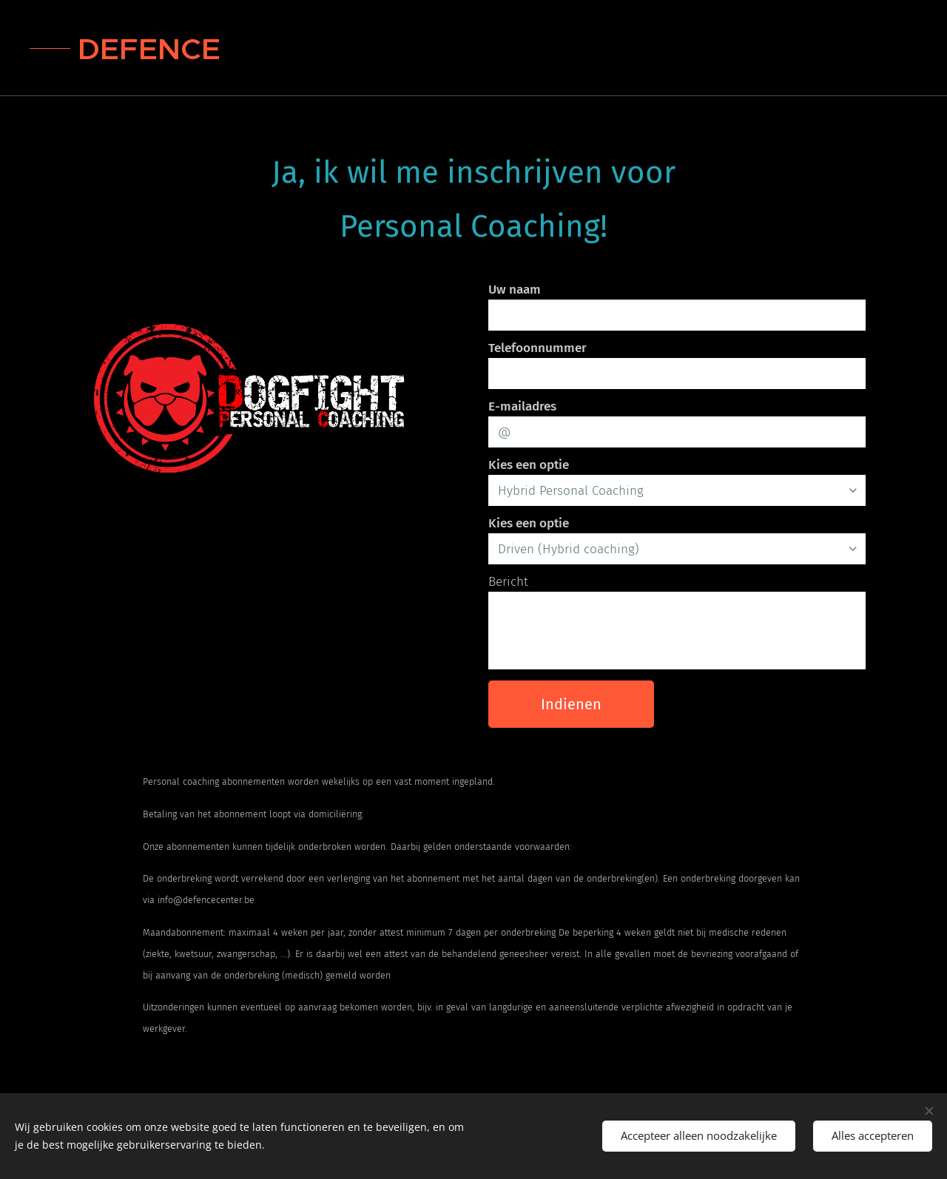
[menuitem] (819, 48)
